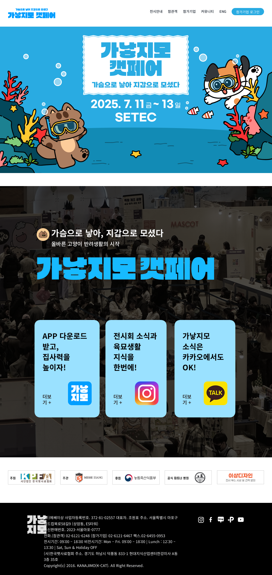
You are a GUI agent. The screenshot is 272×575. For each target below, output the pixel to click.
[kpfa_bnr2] (31, 472)
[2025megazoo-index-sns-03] (240, 517)
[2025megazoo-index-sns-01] (210, 517)
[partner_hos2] (188, 472)
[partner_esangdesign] (240, 472)
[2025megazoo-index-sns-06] (230, 517)
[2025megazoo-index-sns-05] (221, 517)
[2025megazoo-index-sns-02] (201, 517)
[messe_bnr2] (83, 472)
